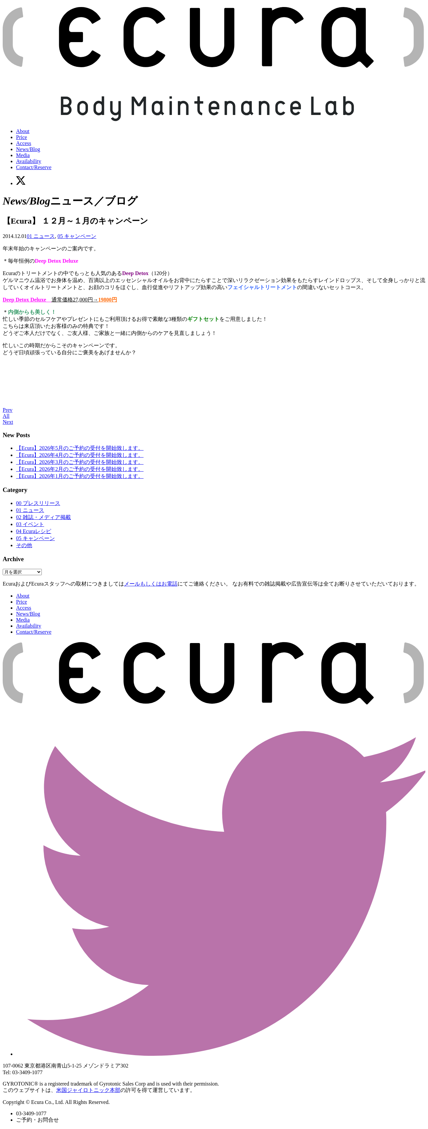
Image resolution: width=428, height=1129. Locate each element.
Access (23, 143)
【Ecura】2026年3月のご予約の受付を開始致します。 (79, 462)
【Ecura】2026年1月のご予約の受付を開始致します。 (79, 476)
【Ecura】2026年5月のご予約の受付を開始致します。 (79, 448)
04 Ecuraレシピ (33, 531)
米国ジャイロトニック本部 (88, 1090)
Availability (28, 161)
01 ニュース (41, 236)
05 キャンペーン (77, 236)
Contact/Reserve (33, 167)
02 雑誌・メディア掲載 (43, 517)
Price (21, 137)
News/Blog (28, 149)
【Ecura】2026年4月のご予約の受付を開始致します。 (79, 455)
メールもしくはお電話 (151, 584)
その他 (24, 545)
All (6, 416)
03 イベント (30, 524)
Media (23, 155)
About (22, 131)
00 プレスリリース (38, 503)
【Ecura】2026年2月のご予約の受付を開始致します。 (79, 469)
